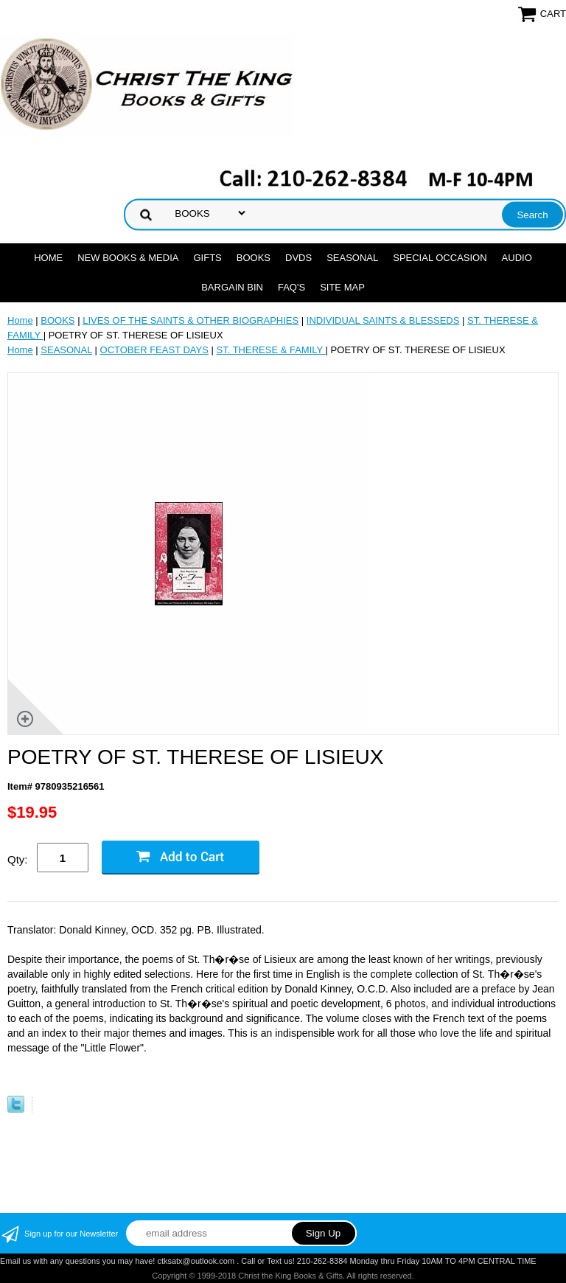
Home (48, 257)
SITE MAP (342, 287)
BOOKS (253, 257)
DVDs (298, 257)
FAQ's (291, 287)
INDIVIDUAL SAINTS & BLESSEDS (383, 320)
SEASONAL (352, 257)
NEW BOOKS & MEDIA (127, 257)
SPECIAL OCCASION (439, 257)
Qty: (17, 859)
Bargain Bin (232, 287)
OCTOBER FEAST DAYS (154, 349)
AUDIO (517, 257)
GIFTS (207, 257)
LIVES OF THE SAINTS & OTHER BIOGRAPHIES (190, 320)
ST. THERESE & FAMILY (271, 349)
